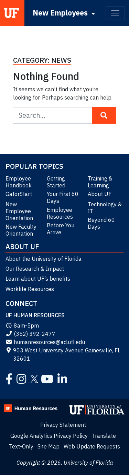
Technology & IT (105, 208)
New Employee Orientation (19, 211)
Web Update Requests (92, 446)
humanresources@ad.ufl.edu (45, 342)
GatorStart (19, 193)
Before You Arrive (60, 229)
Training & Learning (100, 182)
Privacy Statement (63, 424)
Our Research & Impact (35, 268)
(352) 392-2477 (30, 334)
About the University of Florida (44, 258)
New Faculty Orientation (21, 230)
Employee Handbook (19, 182)
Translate (104, 435)
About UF (99, 193)
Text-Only (21, 446)
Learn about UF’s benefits (38, 278)
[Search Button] (104, 115)
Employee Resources (60, 213)
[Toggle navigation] (115, 13)
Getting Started (56, 182)
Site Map (48, 446)
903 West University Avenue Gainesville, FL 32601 (63, 354)
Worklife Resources (30, 289)
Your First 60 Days (62, 197)
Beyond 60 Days (101, 223)
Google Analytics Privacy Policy (49, 435)
